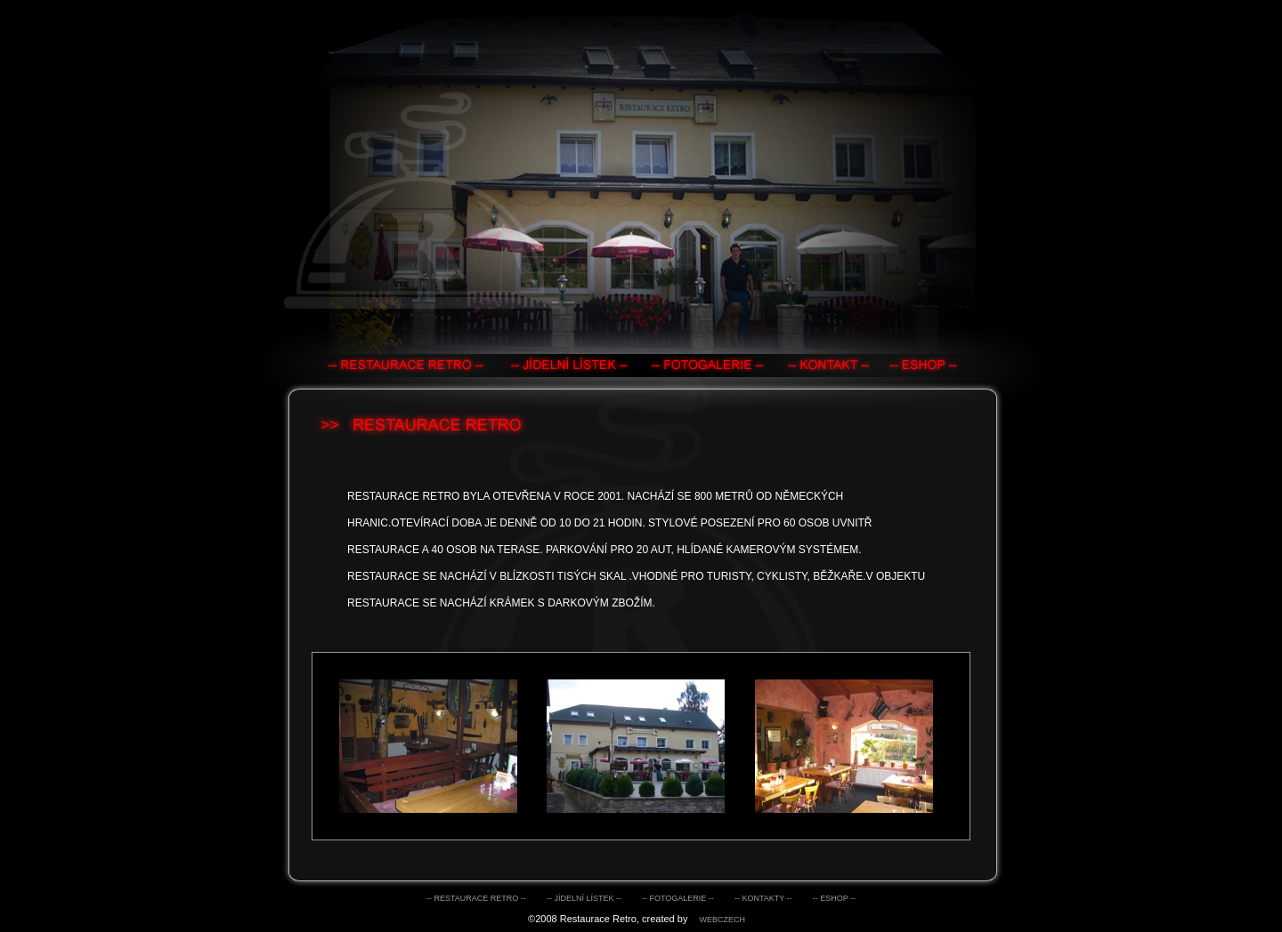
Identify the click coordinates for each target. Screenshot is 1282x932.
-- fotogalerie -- (678, 898)
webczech (722, 919)
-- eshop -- (834, 898)
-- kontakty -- (763, 898)
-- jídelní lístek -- (584, 898)
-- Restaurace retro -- (476, 898)
